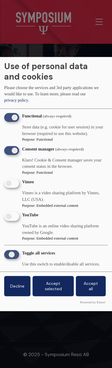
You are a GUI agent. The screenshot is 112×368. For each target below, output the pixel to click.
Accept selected (53, 286)
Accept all (91, 286)
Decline (17, 286)
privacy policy (16, 100)
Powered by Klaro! (92, 302)
